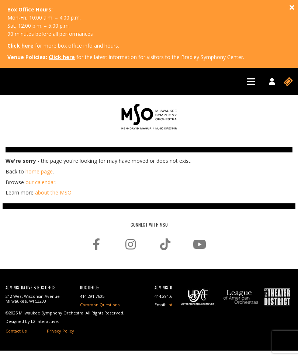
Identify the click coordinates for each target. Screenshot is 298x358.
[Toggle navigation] (251, 81)
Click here (20, 45)
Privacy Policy (60, 331)
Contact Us (16, 331)
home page (39, 171)
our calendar (40, 182)
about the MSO (53, 192)
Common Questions (99, 304)
